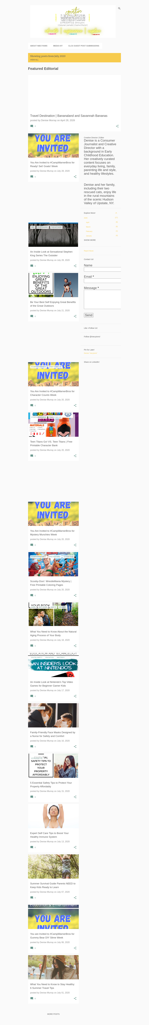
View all (34, 60)
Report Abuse (89, 251)
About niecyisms (38, 46)
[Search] (119, 8)
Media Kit (58, 46)
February (89, 231)
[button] (117, 126)
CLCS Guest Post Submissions (83, 46)
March (88, 227)
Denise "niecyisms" (90, 353)
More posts (53, 1014)
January (89, 236)
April (87, 222)
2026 (85, 218)
